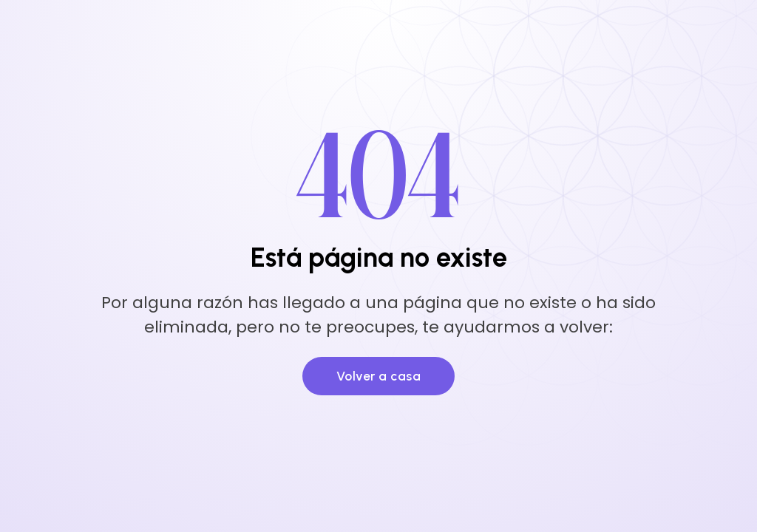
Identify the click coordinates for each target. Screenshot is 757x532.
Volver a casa (378, 376)
